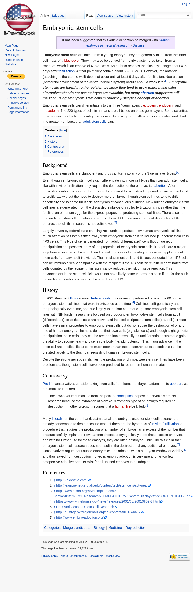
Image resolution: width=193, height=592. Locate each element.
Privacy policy (49, 555)
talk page (58, 15)
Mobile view (113, 555)
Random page (14, 59)
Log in (186, 4)
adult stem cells (94, 121)
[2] (177, 172)
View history (125, 15)
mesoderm (51, 111)
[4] (133, 302)
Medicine (115, 528)
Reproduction (135, 528)
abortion (147, 93)
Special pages (16, 98)
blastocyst (71, 60)
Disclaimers (96, 555)
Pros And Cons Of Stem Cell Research (85, 507)
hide (63, 130)
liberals (57, 419)
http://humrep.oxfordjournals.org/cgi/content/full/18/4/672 (98, 512)
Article (44, 15)
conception (125, 396)
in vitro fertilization (165, 424)
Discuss (138, 45)
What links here (17, 88)
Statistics (10, 64)
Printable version (18, 102)
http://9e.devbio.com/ (72, 480)
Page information (18, 112)
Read (90, 15)
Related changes (18, 93)
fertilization (66, 71)
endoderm (166, 105)
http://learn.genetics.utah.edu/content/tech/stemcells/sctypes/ (101, 485)
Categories (52, 528)
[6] (178, 444)
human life (123, 406)
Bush (74, 298)
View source (105, 15)
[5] (146, 405)
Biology (99, 528)
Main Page (11, 45)
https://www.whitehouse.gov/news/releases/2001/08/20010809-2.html (108, 501)
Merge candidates (76, 528)
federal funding (102, 298)
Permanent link (17, 107)
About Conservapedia (74, 555)
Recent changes (15, 50)
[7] (185, 449)
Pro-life (48, 384)
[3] (115, 222)
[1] (166, 80)
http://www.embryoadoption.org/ (80, 517)
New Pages (12, 55)
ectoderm (150, 105)
